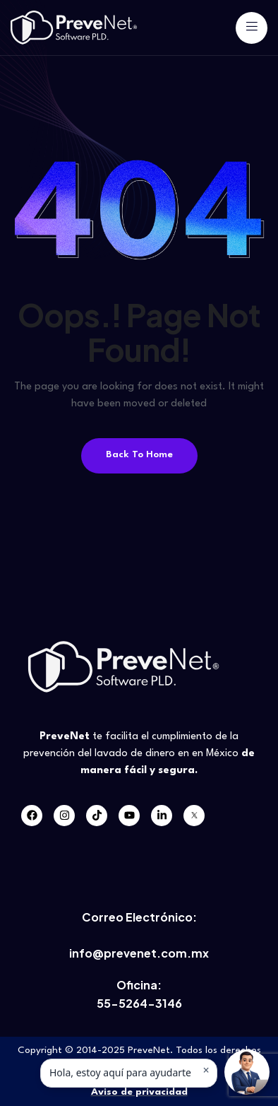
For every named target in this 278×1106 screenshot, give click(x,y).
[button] (247, 1072)
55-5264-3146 (139, 1003)
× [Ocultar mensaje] (206, 1070)
